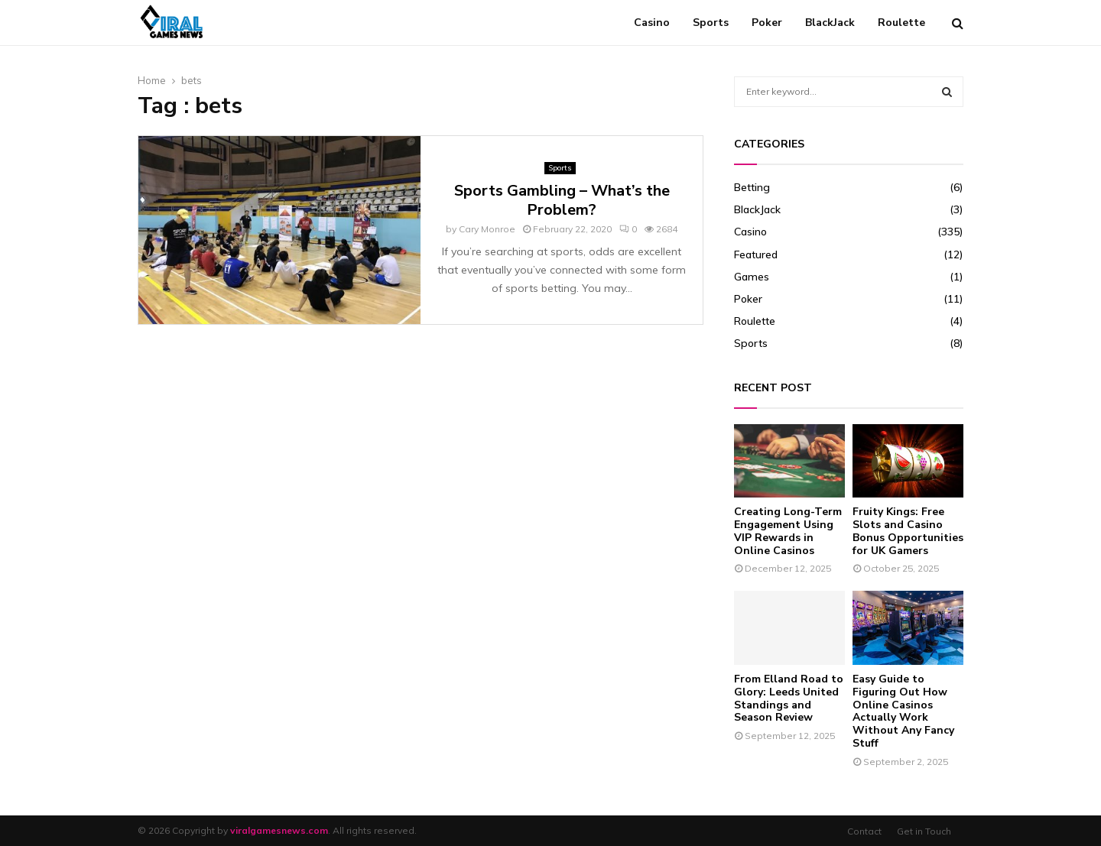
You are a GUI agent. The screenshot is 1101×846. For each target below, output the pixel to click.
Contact (864, 831)
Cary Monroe (487, 229)
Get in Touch (924, 831)
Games (751, 277)
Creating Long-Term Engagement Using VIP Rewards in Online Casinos (788, 530)
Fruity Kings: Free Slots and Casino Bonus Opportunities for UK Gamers (908, 530)
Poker (767, 22)
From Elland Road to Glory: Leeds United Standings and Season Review (788, 698)
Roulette (901, 22)
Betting (752, 187)
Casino (652, 22)
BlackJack (830, 22)
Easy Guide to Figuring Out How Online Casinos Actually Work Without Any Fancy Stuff (903, 711)
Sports (711, 22)
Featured (756, 254)
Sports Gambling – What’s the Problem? (562, 200)
